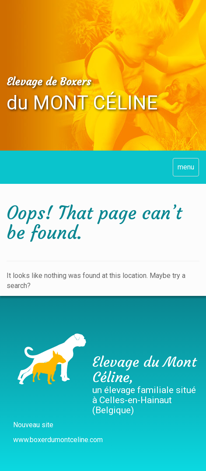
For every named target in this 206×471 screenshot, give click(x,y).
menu (186, 167)
